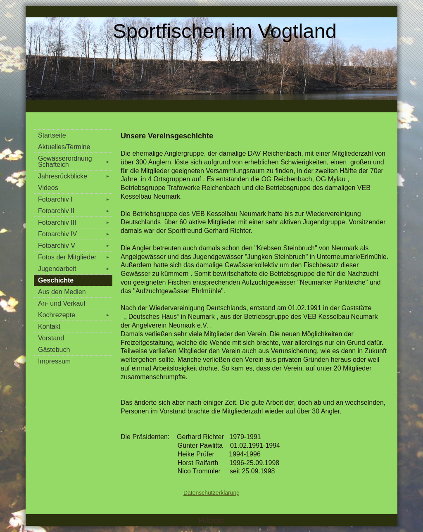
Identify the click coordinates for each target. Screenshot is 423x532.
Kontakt (49, 326)
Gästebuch (54, 349)
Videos (48, 187)
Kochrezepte (75, 314)
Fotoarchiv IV (75, 234)
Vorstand (51, 338)
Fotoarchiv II (75, 210)
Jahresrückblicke (75, 176)
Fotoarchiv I (75, 199)
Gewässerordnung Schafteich (75, 161)
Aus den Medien (62, 291)
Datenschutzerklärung (211, 492)
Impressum (54, 361)
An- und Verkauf (62, 303)
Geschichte (56, 280)
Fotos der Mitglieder (75, 257)
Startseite (52, 135)
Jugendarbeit (75, 268)
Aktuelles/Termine (64, 146)
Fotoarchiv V (75, 245)
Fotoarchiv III (75, 222)
